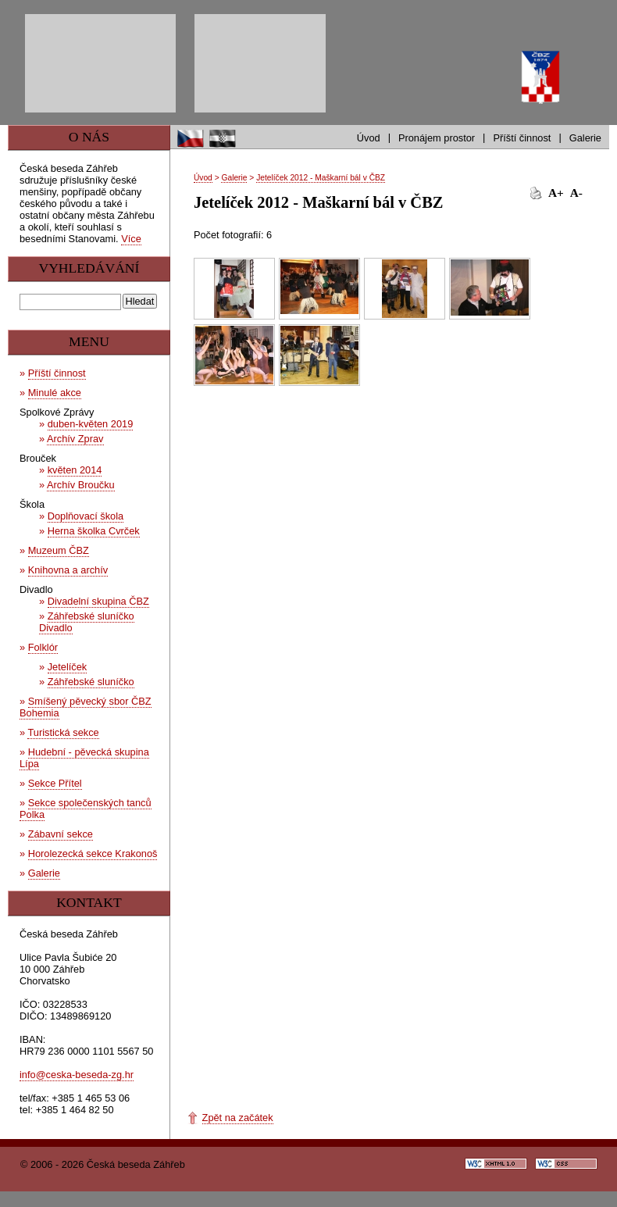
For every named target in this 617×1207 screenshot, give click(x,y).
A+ (556, 192)
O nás (89, 137)
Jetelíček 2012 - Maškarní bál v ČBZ (320, 177)
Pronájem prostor (436, 138)
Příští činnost (522, 138)
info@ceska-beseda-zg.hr (77, 1074)
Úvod (368, 138)
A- (576, 192)
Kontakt (89, 902)
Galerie (585, 138)
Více (131, 239)
